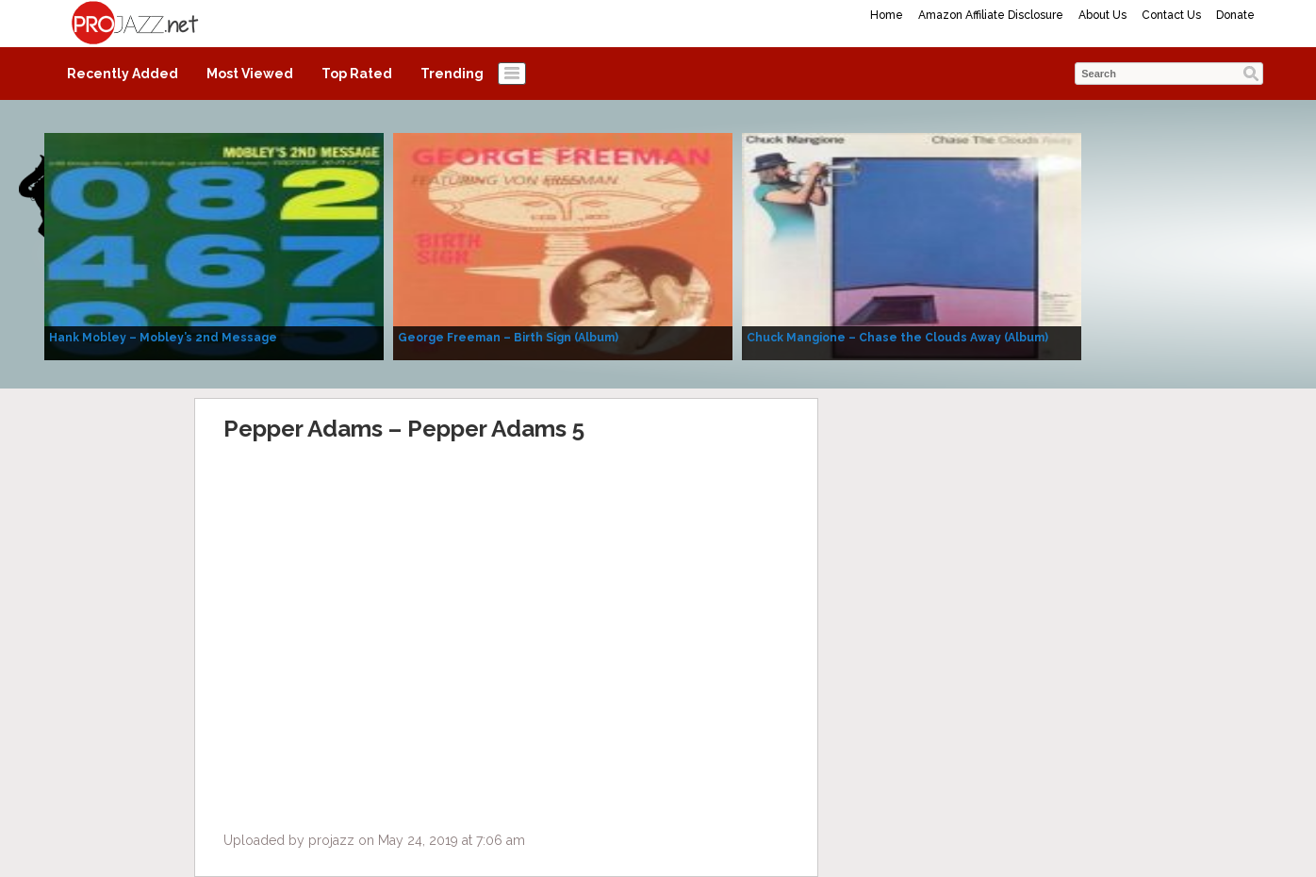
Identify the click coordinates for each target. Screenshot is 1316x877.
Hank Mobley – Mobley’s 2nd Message (163, 337)
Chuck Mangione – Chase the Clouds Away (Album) (897, 337)
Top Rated (356, 73)
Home (886, 15)
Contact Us (1171, 15)
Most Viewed (249, 73)
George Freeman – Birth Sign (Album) (508, 337)
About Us (1102, 15)
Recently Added (122, 73)
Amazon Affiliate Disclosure (990, 15)
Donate (1235, 15)
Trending (452, 73)
